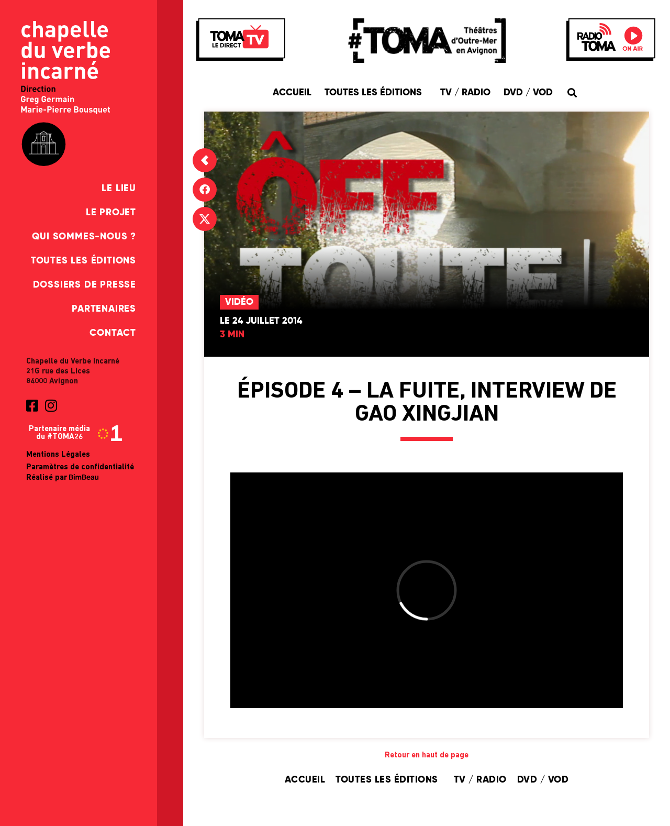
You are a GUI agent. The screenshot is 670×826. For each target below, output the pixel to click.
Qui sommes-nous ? (84, 236)
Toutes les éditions (83, 261)
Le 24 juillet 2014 (261, 321)
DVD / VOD (528, 92)
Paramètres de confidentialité (80, 467)
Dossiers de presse (84, 285)
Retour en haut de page (426, 755)
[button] (571, 92)
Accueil (292, 92)
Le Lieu (119, 188)
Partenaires (104, 309)
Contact (113, 333)
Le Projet (111, 212)
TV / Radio (465, 92)
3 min (232, 334)
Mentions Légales (58, 455)
